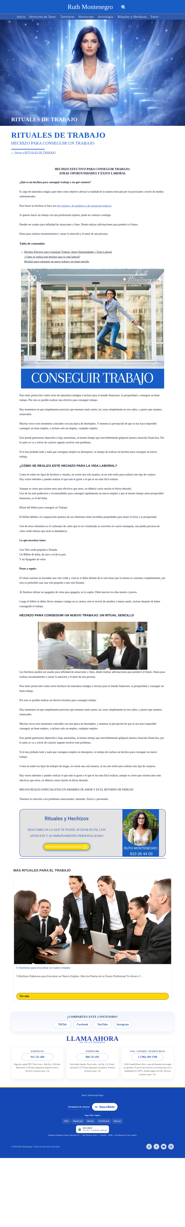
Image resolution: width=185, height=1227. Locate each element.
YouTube (102, 1021)
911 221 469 (38, 1052)
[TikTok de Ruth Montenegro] (149, 1141)
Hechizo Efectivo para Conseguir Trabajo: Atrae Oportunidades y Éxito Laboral (68, 251)
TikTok (62, 1021)
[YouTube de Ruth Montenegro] (164, 1141)
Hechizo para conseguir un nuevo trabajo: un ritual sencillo (56, 260)
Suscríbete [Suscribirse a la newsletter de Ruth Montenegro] (105, 1102)
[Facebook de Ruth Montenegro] (156, 1141)
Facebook (83, 1021)
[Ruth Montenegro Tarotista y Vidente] (90, 7)
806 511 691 (92, 1052)
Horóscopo (87, 16)
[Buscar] (123, 7)
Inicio (27, 16)
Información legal (95, 1090)
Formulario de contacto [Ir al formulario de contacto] (79, 1102)
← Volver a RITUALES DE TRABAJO (30, 152)
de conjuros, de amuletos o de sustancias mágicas (84, 205)
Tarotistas (69, 16)
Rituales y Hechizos (129, 16)
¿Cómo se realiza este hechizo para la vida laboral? (52, 256)
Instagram (122, 1021)
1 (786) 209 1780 (147, 1052)
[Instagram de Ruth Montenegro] (171, 1141)
